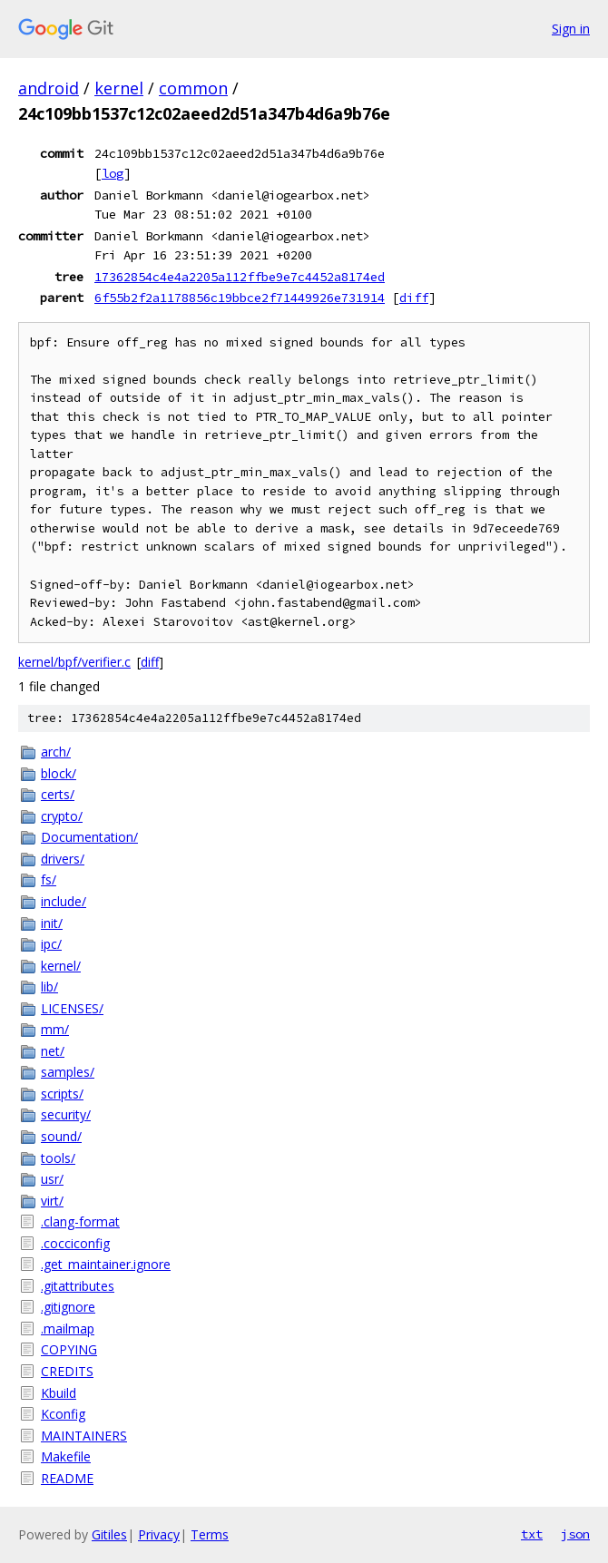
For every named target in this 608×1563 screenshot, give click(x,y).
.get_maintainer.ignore (106, 1264)
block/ (58, 773)
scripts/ (62, 1093)
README (67, 1478)
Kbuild (58, 1393)
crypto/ (62, 816)
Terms (210, 1534)
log (112, 173)
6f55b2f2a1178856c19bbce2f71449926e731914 (239, 297)
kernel (118, 88)
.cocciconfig (75, 1243)
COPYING (69, 1349)
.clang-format (80, 1221)
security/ (66, 1114)
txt (532, 1534)
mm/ (55, 1029)
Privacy (159, 1534)
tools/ (58, 1158)
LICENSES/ (72, 1008)
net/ (52, 1051)
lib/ (49, 986)
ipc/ (51, 943)
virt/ (52, 1200)
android (48, 88)
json (575, 1534)
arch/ (56, 751)
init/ (52, 923)
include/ (63, 901)
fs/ (48, 879)
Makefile (66, 1456)
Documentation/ (89, 836)
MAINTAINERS (84, 1435)
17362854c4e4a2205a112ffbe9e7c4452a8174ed (239, 277)
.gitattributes (77, 1285)
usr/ (52, 1178)
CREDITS (67, 1371)
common (193, 88)
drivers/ (62, 858)
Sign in (571, 28)
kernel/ (61, 965)
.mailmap (67, 1328)
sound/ (61, 1136)
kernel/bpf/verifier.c (74, 661)
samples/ (67, 1071)
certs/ (57, 794)
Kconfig (63, 1413)
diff (413, 297)
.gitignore (68, 1306)
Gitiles (109, 1534)
